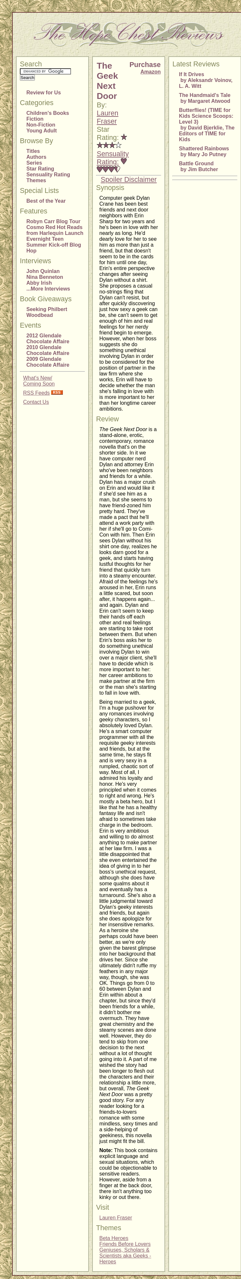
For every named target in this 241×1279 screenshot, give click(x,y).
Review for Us (43, 92)
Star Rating (40, 168)
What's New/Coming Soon (39, 381)
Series (34, 163)
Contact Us (36, 402)
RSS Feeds (36, 393)
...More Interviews (48, 289)
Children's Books (47, 113)
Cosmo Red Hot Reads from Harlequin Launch (54, 230)
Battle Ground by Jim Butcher (198, 166)
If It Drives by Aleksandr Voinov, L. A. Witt (205, 80)
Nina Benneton (44, 277)
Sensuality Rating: (113, 158)
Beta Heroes (113, 1238)
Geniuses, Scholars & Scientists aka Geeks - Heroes (125, 1255)
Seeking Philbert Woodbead (46, 312)
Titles (33, 151)
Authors (36, 157)
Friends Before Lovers (124, 1244)
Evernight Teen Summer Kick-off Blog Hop (53, 244)
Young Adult (41, 130)
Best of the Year (46, 201)
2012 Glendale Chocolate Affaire (47, 338)
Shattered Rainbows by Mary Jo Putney (204, 151)
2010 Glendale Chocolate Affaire (47, 350)
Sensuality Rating (48, 174)
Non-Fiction (40, 125)
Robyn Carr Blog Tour (53, 221)
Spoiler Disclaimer (129, 180)
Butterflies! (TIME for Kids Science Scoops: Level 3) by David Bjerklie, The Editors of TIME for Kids (206, 124)
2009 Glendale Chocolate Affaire (47, 362)
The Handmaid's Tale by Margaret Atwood (204, 98)
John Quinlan (43, 271)
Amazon (150, 72)
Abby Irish (39, 283)
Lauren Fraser (107, 117)
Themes (36, 180)
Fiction (34, 119)
